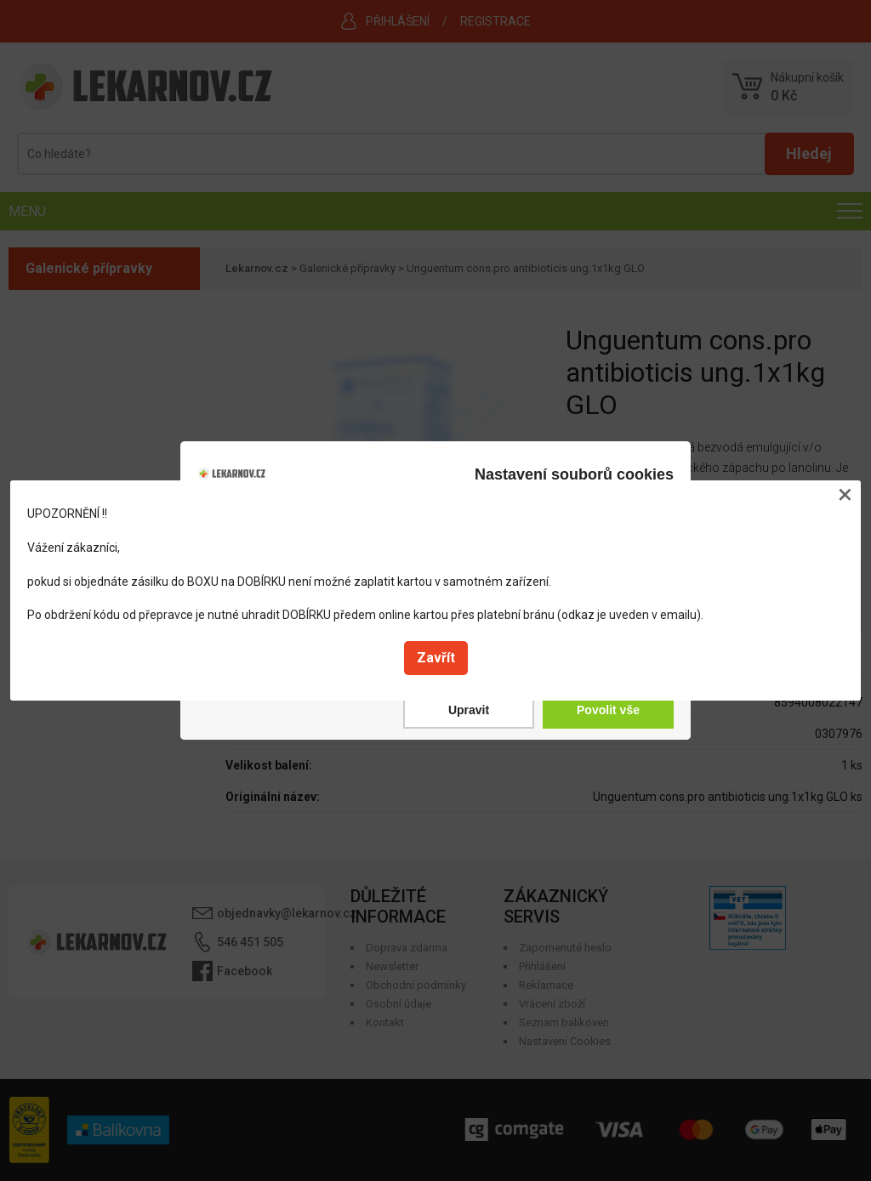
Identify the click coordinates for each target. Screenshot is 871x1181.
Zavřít (436, 658)
